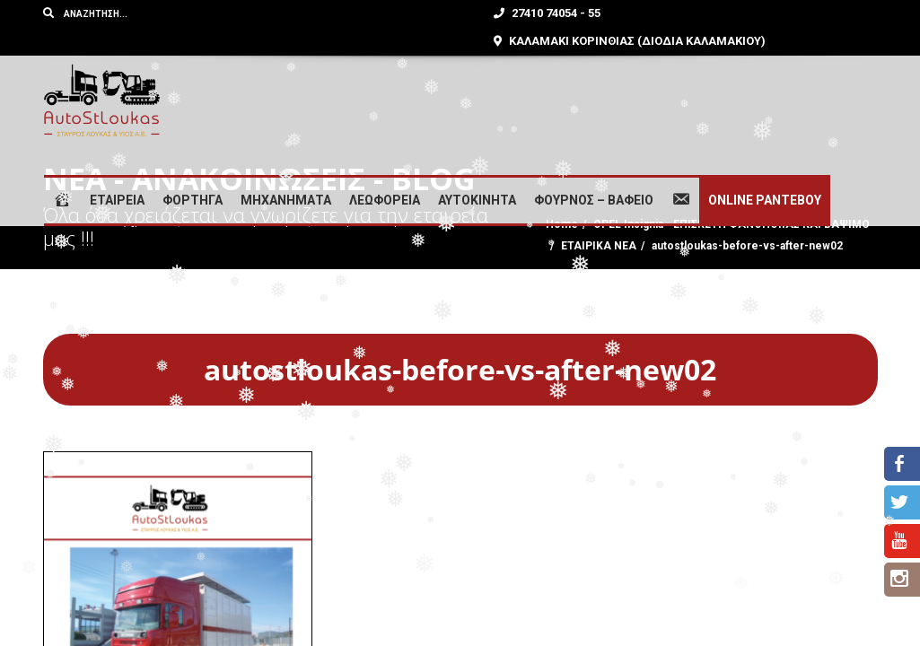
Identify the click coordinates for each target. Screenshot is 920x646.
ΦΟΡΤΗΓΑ (192, 200)
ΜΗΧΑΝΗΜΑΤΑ (286, 200)
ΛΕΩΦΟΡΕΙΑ (384, 200)
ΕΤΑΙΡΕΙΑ (117, 200)
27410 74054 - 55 (547, 13)
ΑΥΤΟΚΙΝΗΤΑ (477, 200)
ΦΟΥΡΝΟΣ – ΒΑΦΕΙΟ (593, 200)
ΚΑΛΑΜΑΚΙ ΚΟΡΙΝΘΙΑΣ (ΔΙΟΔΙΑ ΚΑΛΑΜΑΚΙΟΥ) (630, 41)
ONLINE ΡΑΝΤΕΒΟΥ (764, 200)
